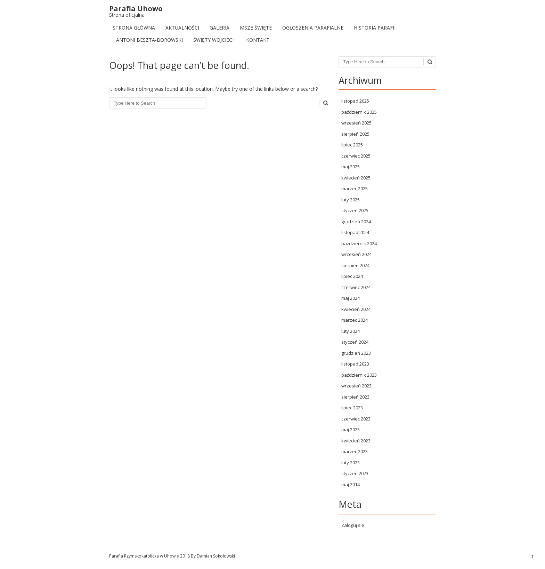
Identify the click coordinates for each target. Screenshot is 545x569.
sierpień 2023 (355, 397)
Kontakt (257, 40)
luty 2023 (350, 462)
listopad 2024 (355, 232)
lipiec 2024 (352, 276)
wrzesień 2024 (356, 254)
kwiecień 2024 (356, 309)
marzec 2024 (354, 320)
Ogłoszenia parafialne (312, 27)
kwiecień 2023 (356, 441)
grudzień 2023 (356, 353)
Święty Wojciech (214, 40)
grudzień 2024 (356, 221)
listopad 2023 (355, 364)
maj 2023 (350, 429)
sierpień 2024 (355, 265)
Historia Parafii (375, 27)
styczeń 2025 (354, 210)
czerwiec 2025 (356, 156)
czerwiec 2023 (356, 419)
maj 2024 (350, 298)
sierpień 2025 (355, 134)
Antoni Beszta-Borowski (149, 40)
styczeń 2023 (354, 473)
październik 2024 (359, 243)
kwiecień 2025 (356, 178)
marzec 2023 (354, 451)
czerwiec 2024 (356, 287)
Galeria (219, 27)
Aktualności (182, 27)
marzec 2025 (354, 188)
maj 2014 (350, 484)
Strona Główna (134, 27)
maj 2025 (350, 166)
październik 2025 (359, 112)
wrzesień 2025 (356, 123)
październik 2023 (359, 375)
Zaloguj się (352, 525)
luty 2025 (350, 200)
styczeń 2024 (354, 342)
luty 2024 (350, 331)
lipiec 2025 (352, 145)
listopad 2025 (355, 101)
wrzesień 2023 (356, 386)
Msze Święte (256, 27)
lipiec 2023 (352, 407)
